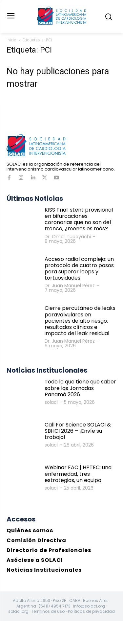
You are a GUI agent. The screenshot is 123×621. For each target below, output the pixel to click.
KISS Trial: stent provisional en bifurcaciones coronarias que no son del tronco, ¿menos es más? (79, 219)
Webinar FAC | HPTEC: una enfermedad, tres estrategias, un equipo (78, 474)
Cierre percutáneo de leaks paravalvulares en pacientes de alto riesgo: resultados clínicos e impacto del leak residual (80, 320)
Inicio (11, 40)
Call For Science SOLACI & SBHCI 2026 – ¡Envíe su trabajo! (78, 431)
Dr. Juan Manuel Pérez (70, 285)
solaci (51, 402)
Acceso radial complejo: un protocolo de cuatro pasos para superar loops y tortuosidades (79, 268)
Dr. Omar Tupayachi (68, 236)
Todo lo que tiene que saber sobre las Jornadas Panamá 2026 (80, 388)
